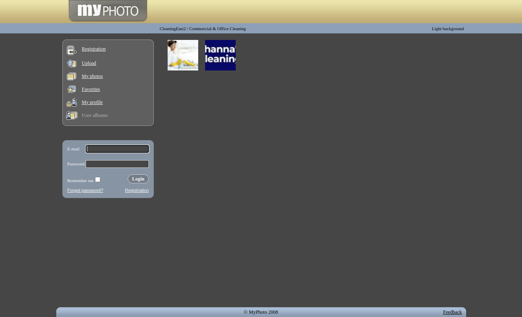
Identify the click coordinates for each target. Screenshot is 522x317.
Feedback (452, 312)
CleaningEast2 (173, 28)
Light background (448, 28)
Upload (89, 63)
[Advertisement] (108, 254)
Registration (94, 49)
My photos (92, 76)
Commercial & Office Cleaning (217, 28)
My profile (92, 102)
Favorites (91, 89)
